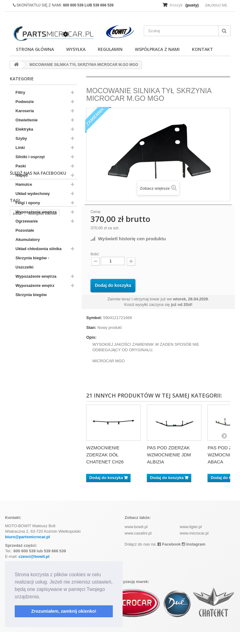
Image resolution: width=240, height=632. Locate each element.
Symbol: (94, 317)
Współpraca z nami (157, 49)
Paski (21, 166)
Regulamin (110, 49)
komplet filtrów (43, 352)
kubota (37, 361)
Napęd (22, 175)
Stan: (91, 327)
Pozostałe (25, 230)
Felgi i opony (28, 202)
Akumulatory (28, 239)
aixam (18, 361)
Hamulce (24, 184)
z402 (17, 352)
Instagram (193, 544)
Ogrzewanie (27, 221)
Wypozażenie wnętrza (36, 276)
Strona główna (35, 49)
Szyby (21, 138)
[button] (42, 597)
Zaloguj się (216, 5)
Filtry (20, 92)
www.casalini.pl (138, 533)
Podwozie (25, 101)
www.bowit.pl (136, 526)
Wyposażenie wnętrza (36, 212)
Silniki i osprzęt (30, 156)
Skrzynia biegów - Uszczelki (32, 262)
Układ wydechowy (33, 193)
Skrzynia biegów (31, 294)
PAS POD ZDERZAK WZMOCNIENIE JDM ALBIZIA (169, 454)
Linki (20, 147)
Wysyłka (76, 49)
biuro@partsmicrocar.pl (27, 537)
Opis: (91, 337)
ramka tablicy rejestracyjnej (39, 370)
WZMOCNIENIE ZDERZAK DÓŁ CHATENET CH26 (105, 454)
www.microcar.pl (194, 533)
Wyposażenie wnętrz (35, 285)
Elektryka (24, 129)
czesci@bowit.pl (34, 556)
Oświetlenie (27, 120)
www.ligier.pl (191, 526)
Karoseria (25, 111)
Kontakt (202, 49)
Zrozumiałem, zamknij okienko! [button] (64, 611)
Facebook (169, 544)
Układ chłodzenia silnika (39, 248)
